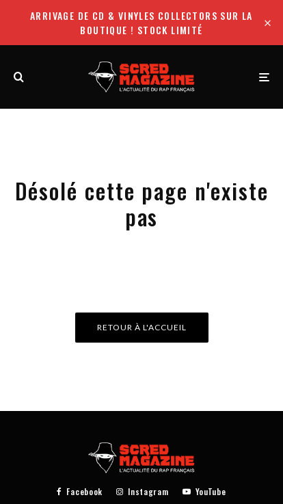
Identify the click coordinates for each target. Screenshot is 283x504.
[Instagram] (142, 492)
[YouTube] (204, 492)
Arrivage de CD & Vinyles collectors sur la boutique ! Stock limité (141, 22)
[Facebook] (79, 492)
